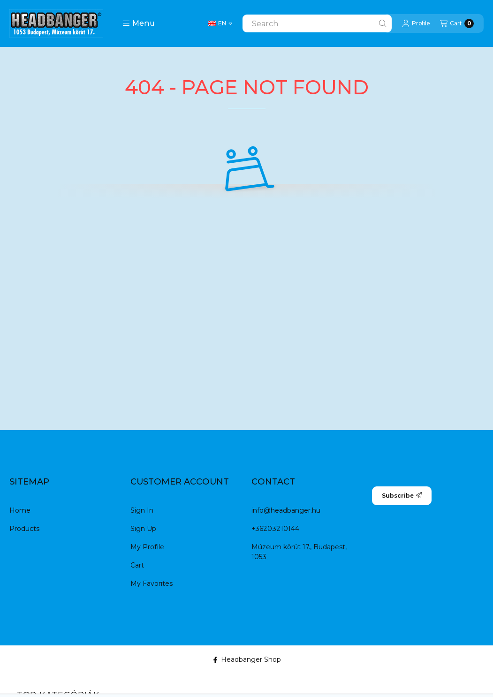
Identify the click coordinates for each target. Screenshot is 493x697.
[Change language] (220, 23)
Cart (137, 565)
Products (24, 528)
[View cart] (457, 23)
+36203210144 (275, 528)
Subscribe (402, 495)
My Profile (147, 547)
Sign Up (143, 528)
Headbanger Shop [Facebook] (246, 659)
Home (19, 510)
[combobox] (317, 23)
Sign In (141, 510)
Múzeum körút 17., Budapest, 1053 (299, 552)
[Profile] (416, 23)
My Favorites (151, 583)
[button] (139, 23)
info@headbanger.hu (285, 510)
